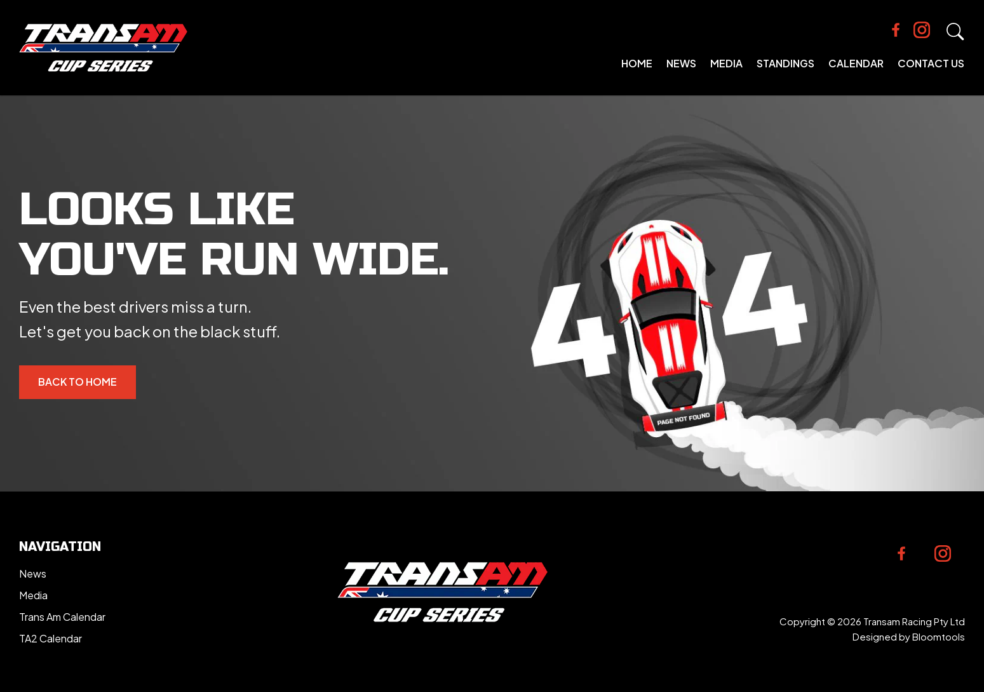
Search (955, 31)
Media (726, 63)
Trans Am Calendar (62, 617)
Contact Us (931, 63)
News (681, 63)
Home (636, 63)
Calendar (856, 63)
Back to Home (77, 381)
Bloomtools (938, 636)
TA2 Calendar (50, 638)
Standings (785, 63)
